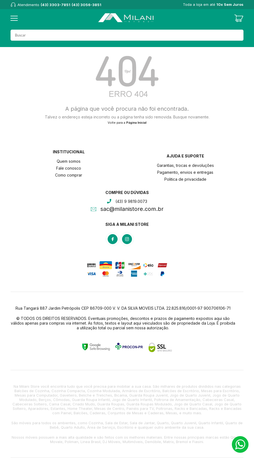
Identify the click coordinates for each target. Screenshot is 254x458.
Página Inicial (136, 123)
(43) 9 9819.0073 (131, 201)
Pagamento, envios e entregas (185, 172)
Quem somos (69, 161)
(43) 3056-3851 (86, 4)
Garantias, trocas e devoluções (185, 165)
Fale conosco (68, 168)
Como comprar (68, 175)
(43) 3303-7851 (55, 4)
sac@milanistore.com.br (132, 209)
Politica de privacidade (185, 179)
